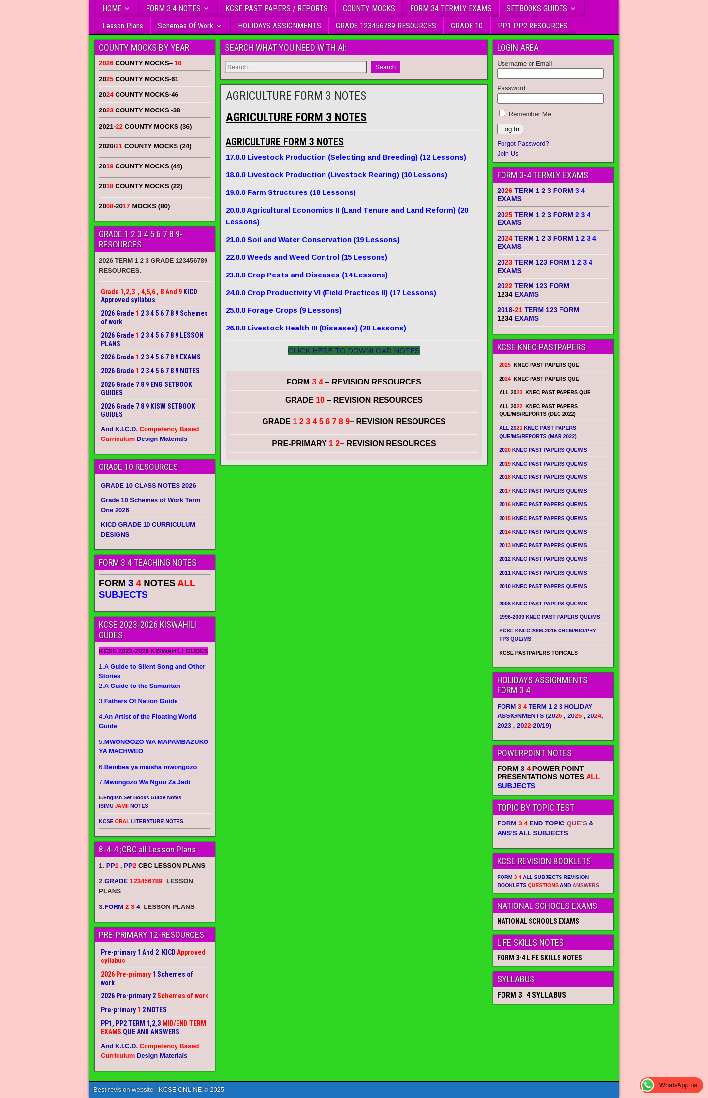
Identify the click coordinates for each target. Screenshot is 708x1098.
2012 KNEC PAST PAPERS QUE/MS (543, 559)
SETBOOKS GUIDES (536, 8)
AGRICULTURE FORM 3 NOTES (296, 96)
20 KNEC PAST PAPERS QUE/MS (543, 450)
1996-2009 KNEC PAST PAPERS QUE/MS (549, 617)
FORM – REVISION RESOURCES (354, 382)
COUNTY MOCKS (369, 8)
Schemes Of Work (185, 25)
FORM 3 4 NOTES (173, 8)
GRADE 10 (467, 25)
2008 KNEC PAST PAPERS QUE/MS (543, 603)
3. (138, 701)
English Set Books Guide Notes (142, 797)
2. (139, 685)
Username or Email (524, 63)
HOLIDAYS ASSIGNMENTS (279, 25)
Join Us (507, 153)
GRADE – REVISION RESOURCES (354, 421)
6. (148, 766)
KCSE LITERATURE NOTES (141, 821)
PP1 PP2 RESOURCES (533, 25)
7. (144, 782)
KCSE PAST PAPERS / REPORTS (276, 8)
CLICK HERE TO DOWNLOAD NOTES (354, 350)
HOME (111, 8)
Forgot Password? (523, 143)
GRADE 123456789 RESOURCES (386, 25)
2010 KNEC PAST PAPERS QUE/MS (543, 586)
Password (511, 88)
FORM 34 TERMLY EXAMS (451, 8)
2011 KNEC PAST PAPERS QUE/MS (543, 573)
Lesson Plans (122, 25)
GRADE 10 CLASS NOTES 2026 (148, 485)
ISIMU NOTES (123, 806)
